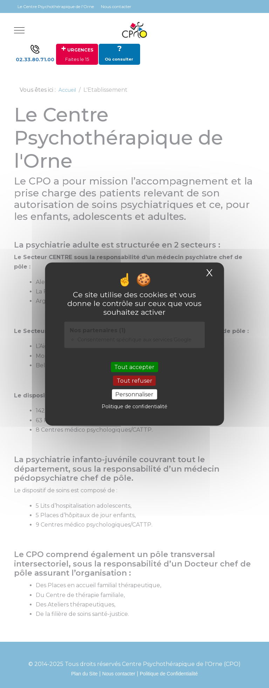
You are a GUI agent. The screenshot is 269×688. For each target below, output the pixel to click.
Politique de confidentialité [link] (134, 406)
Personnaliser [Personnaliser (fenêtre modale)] (134, 394)
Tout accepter (134, 366)
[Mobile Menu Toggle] (19, 30)
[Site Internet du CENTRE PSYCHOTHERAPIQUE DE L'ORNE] (134, 30)
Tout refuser (134, 380)
